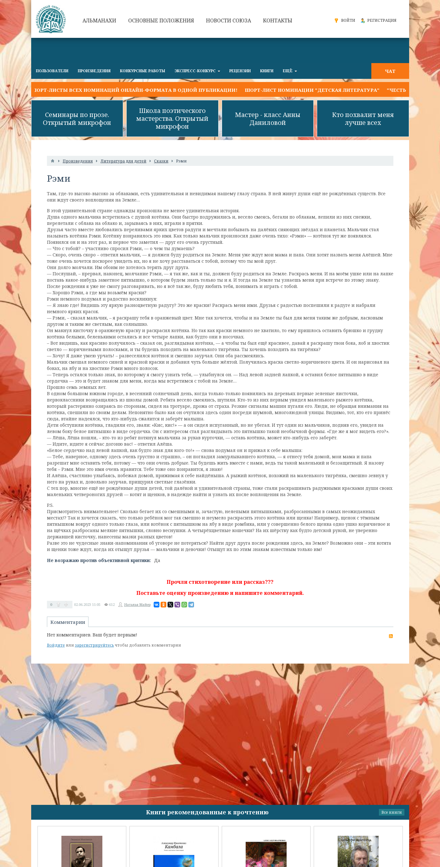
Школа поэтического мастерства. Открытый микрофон (172, 118)
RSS (390, 636)
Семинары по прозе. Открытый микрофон (77, 118)
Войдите (56, 645)
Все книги (391, 812)
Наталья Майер (137, 604)
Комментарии (67, 622)
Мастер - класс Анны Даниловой (267, 118)
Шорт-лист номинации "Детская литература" (312, 90)
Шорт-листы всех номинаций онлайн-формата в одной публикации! (134, 90)
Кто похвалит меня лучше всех (363, 118)
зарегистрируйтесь (94, 645)
